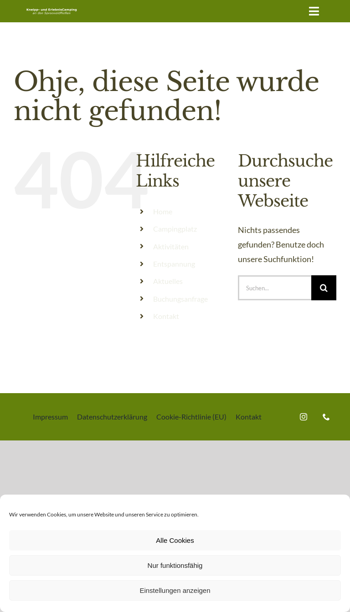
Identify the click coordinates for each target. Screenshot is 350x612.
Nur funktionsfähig (175, 565)
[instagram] (303, 417)
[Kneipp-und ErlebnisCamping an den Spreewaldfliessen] (51, 10)
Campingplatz (175, 228)
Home (162, 211)
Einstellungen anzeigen (174, 590)
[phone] (326, 417)
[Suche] (323, 287)
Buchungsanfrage (180, 298)
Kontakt (166, 316)
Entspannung (174, 263)
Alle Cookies (175, 540)
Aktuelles (168, 281)
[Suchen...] (274, 287)
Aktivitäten (171, 246)
